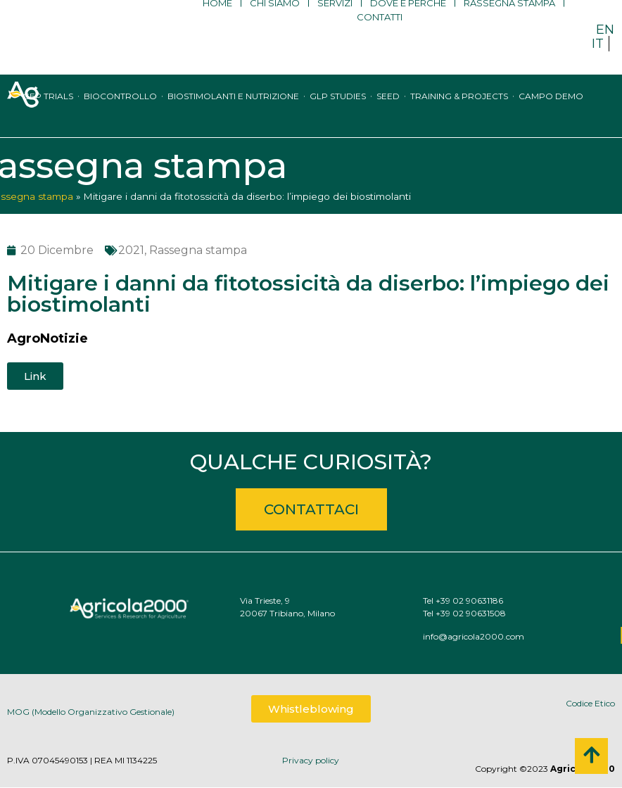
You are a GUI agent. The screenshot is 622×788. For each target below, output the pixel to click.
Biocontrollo (120, 109)
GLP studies (338, 109)
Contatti (379, 38)
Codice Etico (590, 703)
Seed (388, 109)
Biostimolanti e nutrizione (233, 109)
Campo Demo (551, 109)
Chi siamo (275, 24)
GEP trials (48, 109)
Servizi (335, 24)
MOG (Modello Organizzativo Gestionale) (90, 716)
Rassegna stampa (509, 24)
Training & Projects (459, 109)
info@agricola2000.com (510, 636)
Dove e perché (408, 24)
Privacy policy (310, 760)
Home (217, 24)
